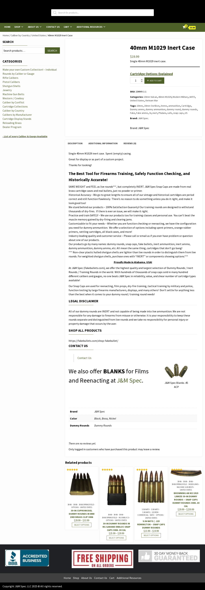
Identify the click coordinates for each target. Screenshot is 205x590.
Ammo (164, 105)
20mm (140, 105)
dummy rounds (189, 109)
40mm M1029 (164, 96)
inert (154, 112)
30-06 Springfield (86, 504)
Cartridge (186, 105)
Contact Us (53, 26)
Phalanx (162, 112)
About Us (33, 26)
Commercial (142, 515)
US (186, 112)
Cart (66, 26)
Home (7, 26)
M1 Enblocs (124, 517)
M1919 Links (193, 484)
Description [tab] (75, 143)
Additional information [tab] (103, 143)
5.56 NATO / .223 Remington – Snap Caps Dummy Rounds (151, 524)
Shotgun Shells (11, 86)
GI (150, 112)
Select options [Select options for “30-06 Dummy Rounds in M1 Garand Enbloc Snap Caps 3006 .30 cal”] (116, 538)
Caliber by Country (20, 35)
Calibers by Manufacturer (17, 114)
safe (169, 112)
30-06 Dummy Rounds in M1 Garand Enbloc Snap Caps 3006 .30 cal (116, 527)
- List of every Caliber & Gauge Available (25, 136)
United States (39, 35)
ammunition (174, 105)
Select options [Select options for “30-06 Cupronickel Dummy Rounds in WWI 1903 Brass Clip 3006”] (81, 525)
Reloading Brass (12, 123)
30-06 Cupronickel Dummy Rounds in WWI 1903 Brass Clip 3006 (81, 514)
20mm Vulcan (150, 96)
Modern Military (180, 96)
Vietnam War (151, 100)
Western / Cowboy (13, 98)
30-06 (70, 504)
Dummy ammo (137, 109)
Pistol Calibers (11, 82)
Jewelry (7, 90)
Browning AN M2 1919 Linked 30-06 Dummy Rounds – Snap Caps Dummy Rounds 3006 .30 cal (185, 500)
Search (8, 42)
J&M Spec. (143, 118)
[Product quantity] (137, 80)
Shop (17, 26)
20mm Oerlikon (151, 105)
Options (75, 507)
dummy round (174, 109)
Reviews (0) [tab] (130, 143)
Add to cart (156, 80)
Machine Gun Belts (185, 487)
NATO (192, 96)
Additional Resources (89, 26)
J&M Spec (129, 380)
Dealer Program (12, 127)
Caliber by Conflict (13, 102)
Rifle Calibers (10, 77)
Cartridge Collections (15, 106)
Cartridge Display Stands (17, 118)
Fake (132, 112)
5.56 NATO (146, 509)
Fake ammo (142, 112)
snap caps (178, 112)
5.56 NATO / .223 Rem (150, 512)
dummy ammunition (155, 109)
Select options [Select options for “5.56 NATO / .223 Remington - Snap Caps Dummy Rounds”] (151, 535)
